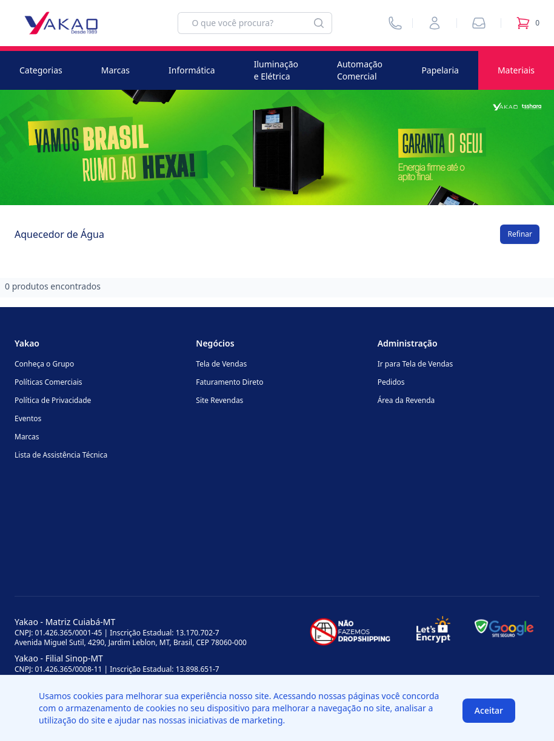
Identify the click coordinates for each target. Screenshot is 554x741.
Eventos (28, 418)
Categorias (40, 70)
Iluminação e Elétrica (276, 70)
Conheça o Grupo (44, 364)
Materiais (516, 70)
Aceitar (489, 710)
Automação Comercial (359, 70)
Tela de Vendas (221, 364)
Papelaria (440, 70)
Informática (192, 70)
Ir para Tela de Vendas (415, 364)
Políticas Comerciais (48, 382)
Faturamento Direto (229, 382)
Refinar (519, 234)
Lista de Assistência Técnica (61, 455)
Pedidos (391, 382)
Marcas (115, 70)
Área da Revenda (406, 400)
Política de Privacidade (53, 400)
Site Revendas (219, 400)
